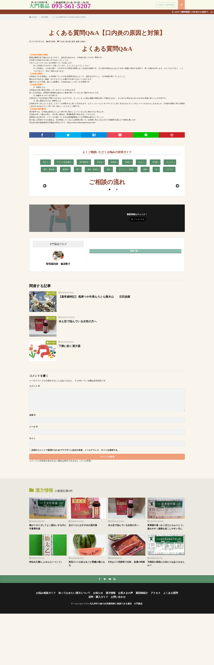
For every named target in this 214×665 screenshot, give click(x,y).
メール (33, 475)
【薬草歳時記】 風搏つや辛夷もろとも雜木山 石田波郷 (96, 344)
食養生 (83, 41)
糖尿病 (65, 169)
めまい (141, 162)
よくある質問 (170, 644)
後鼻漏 (113, 162)
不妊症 (99, 162)
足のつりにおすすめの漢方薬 (84, 573)
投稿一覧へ (134, 299)
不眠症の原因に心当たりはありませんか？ (166, 615)
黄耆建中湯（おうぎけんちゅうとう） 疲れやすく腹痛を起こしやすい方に (166, 576)
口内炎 (62, 41)
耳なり (45, 162)
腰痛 (145, 169)
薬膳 (77, 41)
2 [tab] (117, 237)
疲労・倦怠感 (49, 169)
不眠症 (127, 162)
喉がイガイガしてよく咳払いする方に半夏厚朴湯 (47, 575)
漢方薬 (68, 41)
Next (177, 234)
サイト (32, 486)
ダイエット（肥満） (127, 169)
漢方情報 (44, 17)
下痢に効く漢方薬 (69, 393)
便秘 (108, 169)
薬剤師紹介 (142, 644)
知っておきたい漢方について (74, 644)
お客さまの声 (125, 644)
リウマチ (169, 169)
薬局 (73, 41)
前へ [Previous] (45, 234)
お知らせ (98, 644)
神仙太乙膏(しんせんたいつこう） (47, 613)
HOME (34, 17)
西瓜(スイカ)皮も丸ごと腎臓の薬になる (87, 615)
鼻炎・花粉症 (92, 169)
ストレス (169, 162)
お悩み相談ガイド (46, 644)
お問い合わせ (118, 648)
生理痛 (155, 162)
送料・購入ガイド (98, 648)
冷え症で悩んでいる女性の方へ (78, 369)
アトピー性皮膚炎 (64, 162)
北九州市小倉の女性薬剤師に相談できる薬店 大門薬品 (116, 655)
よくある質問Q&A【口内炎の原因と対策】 (69, 17)
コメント (34, 434)
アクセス (155, 644)
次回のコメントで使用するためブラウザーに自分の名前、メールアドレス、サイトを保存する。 (75, 498)
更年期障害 (83, 162)
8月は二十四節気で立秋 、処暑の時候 (126, 615)
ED (78, 169)
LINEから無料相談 (165, 4)
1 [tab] (109, 237)
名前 (32, 463)
